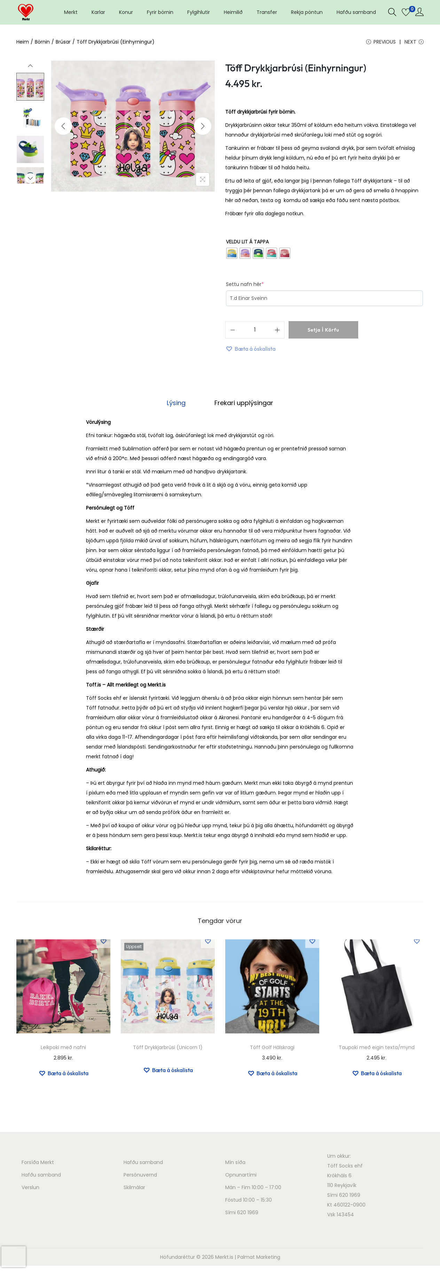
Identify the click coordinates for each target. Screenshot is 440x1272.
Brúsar (63, 41)
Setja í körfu (323, 333)
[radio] (232, 256)
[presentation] (13, 1256)
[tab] (179, 405)
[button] (250, 352)
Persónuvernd (140, 1176)
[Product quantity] (255, 333)
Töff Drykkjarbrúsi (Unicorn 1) (168, 1048)
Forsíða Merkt (38, 1163)
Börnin (42, 41)
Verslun (30, 1188)
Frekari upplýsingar (240, 405)
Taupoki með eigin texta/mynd (377, 1048)
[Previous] (63, 129)
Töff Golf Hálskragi (272, 1048)
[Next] (202, 129)
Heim (22, 41)
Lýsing (179, 405)
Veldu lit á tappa (247, 245)
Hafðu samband (41, 1176)
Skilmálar (134, 1188)
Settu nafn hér (246, 287)
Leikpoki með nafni (63, 1048)
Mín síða (235, 1163)
